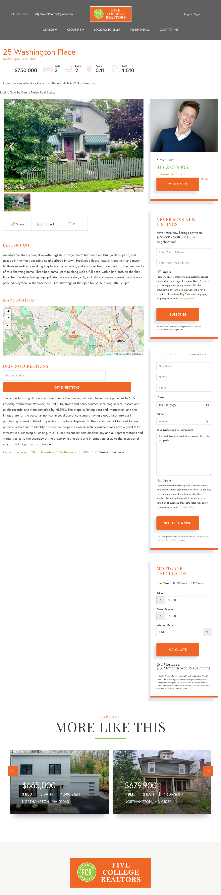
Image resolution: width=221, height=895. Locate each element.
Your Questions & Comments (174, 430)
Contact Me (178, 184)
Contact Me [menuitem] (169, 29)
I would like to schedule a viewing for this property (184, 454)
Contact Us (170, 354)
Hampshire (47, 441)
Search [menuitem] (48, 29)
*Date (160, 398)
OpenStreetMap (123, 354)
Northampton (68, 441)
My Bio (204, 179)
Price (159, 593)
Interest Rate (164, 625)
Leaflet (109, 354)
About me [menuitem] (74, 29)
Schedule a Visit (198, 354)
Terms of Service (173, 540)
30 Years (180, 583)
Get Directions (125, 376)
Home (7, 441)
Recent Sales (178, 174)
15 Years (196, 583)
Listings (21, 441)
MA (33, 441)
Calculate (178, 650)
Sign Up (199, 14)
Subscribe (178, 314)
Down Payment (166, 609)
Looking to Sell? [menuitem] (107, 29)
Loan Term (162, 583)
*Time (160, 414)
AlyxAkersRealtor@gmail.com (54, 14)
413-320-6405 (20, 14)
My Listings (162, 174)
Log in (188, 14)
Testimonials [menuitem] (140, 29)
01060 (86, 441)
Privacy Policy (187, 298)
